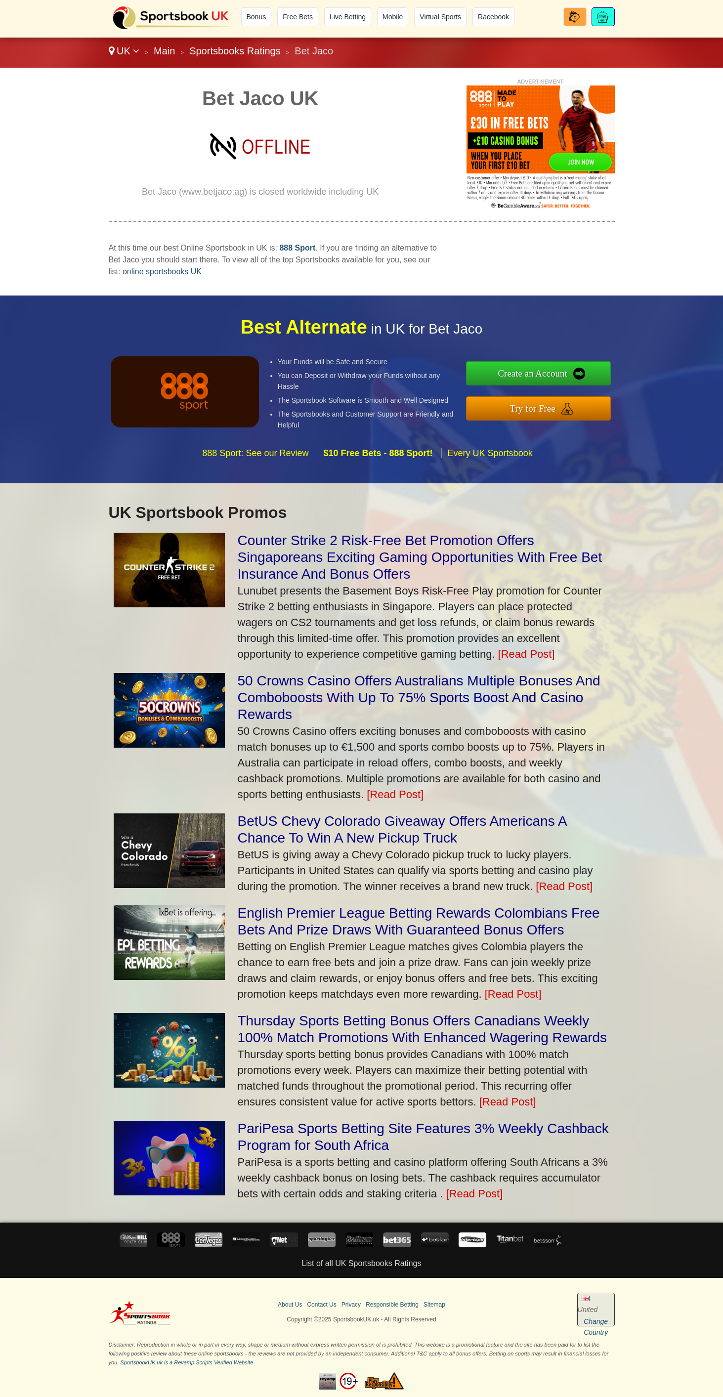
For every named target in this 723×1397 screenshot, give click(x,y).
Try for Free (539, 407)
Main (164, 50)
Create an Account (539, 374)
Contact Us (321, 1304)
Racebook (493, 17)
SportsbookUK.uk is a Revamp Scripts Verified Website (186, 1362)
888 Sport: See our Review (255, 459)
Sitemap (434, 1304)
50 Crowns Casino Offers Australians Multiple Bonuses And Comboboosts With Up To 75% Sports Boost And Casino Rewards (419, 697)
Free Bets (298, 17)
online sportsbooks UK (162, 271)
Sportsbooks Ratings (235, 50)
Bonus (256, 17)
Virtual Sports (440, 17)
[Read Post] (526, 654)
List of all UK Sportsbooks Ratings (362, 1263)
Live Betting (348, 17)
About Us (290, 1304)
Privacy (351, 1304)
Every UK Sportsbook (490, 459)
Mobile (393, 17)
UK (124, 50)
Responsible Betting (392, 1304)
